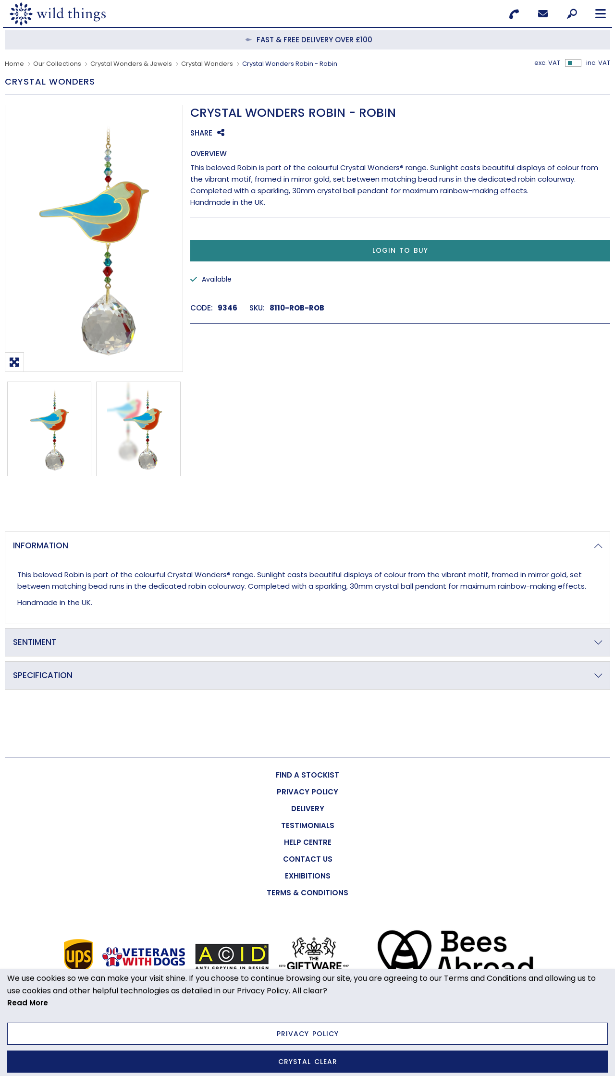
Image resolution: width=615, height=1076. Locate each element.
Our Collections (57, 63)
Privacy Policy (308, 1034)
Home (14, 63)
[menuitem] (307, 775)
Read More (27, 1003)
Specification (43, 675)
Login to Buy (400, 250)
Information (40, 545)
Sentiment (34, 642)
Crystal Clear (307, 1061)
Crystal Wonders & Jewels (131, 63)
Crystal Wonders (207, 63)
